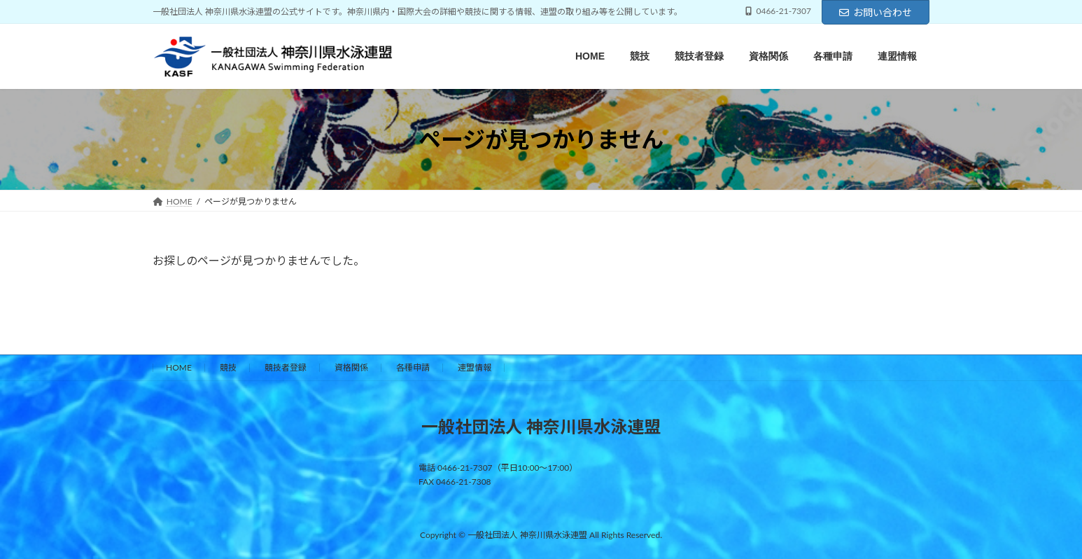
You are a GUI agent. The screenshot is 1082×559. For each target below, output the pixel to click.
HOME (179, 367)
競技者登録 (286, 367)
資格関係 (351, 367)
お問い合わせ (875, 12)
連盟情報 (474, 367)
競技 (228, 367)
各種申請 (413, 367)
